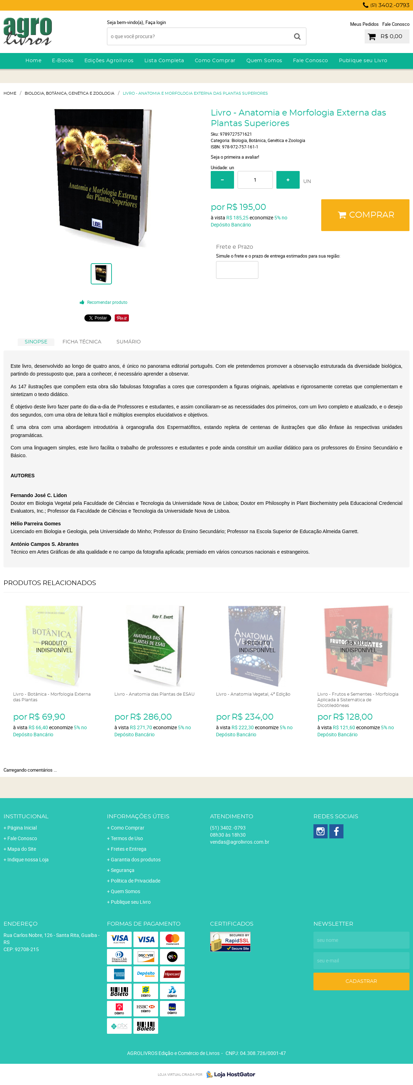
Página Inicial (22, 827)
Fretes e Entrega (128, 848)
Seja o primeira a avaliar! (235, 157)
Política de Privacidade (135, 880)
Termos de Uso (127, 838)
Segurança (122, 870)
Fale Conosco (395, 24)
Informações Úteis (138, 816)
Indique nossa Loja (28, 859)
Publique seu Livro (363, 60)
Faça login (155, 22)
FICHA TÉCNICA (81, 342)
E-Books (63, 60)
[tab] (36, 342)
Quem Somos (264, 60)
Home (33, 60)
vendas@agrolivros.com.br (239, 841)
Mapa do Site (21, 848)
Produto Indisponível (54, 646)
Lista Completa (164, 60)
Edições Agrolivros (109, 60)
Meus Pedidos (364, 24)
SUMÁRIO (128, 342)
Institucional (26, 816)
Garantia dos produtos (136, 859)
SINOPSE (36, 342)
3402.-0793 (389, 5)
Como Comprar (215, 60)
